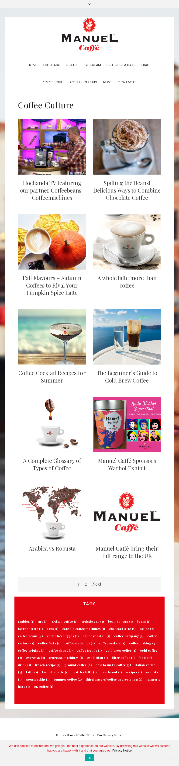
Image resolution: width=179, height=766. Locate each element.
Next (96, 584)
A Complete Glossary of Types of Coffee (52, 464)
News (107, 82)
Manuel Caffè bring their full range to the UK (127, 552)
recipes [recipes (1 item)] (134, 672)
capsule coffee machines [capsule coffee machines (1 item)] (83, 629)
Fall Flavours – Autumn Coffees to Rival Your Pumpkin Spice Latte (52, 285)
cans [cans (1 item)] (52, 629)
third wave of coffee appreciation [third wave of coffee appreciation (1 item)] (114, 679)
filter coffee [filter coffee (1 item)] (123, 658)
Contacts (127, 82)
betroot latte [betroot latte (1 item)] (30, 629)
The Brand (51, 65)
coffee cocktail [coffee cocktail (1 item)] (96, 636)
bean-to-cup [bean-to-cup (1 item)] (120, 621)
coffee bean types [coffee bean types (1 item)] (63, 636)
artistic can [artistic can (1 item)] (93, 621)
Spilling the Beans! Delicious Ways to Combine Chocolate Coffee (127, 190)
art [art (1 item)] (43, 621)
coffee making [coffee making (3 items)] (142, 643)
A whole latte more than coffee (127, 281)
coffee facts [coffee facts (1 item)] (49, 643)
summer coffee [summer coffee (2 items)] (68, 679)
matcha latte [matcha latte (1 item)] (84, 672)
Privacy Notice (122, 750)
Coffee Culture (84, 82)
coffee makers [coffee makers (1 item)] (112, 643)
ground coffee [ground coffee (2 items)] (78, 665)
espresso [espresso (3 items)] (35, 658)
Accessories (53, 82)
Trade (146, 65)
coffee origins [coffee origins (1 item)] (31, 650)
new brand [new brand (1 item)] (111, 672)
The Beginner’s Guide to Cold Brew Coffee (127, 376)
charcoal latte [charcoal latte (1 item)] (122, 629)
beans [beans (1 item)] (144, 621)
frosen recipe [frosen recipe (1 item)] (47, 665)
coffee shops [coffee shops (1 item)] (60, 650)
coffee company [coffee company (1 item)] (129, 636)
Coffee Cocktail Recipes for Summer (52, 376)
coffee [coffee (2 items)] (147, 629)
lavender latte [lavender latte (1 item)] (55, 672)
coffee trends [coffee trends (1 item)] (89, 650)
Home (32, 65)
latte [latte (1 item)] (32, 672)
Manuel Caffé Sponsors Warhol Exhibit (127, 464)
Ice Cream (92, 65)
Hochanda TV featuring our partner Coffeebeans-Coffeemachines (52, 190)
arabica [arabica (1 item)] (26, 621)
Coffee (72, 65)
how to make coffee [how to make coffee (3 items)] (113, 665)
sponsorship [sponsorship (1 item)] (38, 679)
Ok (89, 758)
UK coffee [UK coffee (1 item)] (43, 687)
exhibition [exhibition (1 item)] (97, 658)
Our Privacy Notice (110, 735)
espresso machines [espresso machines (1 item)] (66, 658)
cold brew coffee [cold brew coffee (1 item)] (121, 650)
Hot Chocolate (121, 65)
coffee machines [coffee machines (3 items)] (80, 643)
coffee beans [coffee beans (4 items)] (30, 636)
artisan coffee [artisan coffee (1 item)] (65, 621)
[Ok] (173, 753)
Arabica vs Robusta (52, 548)
